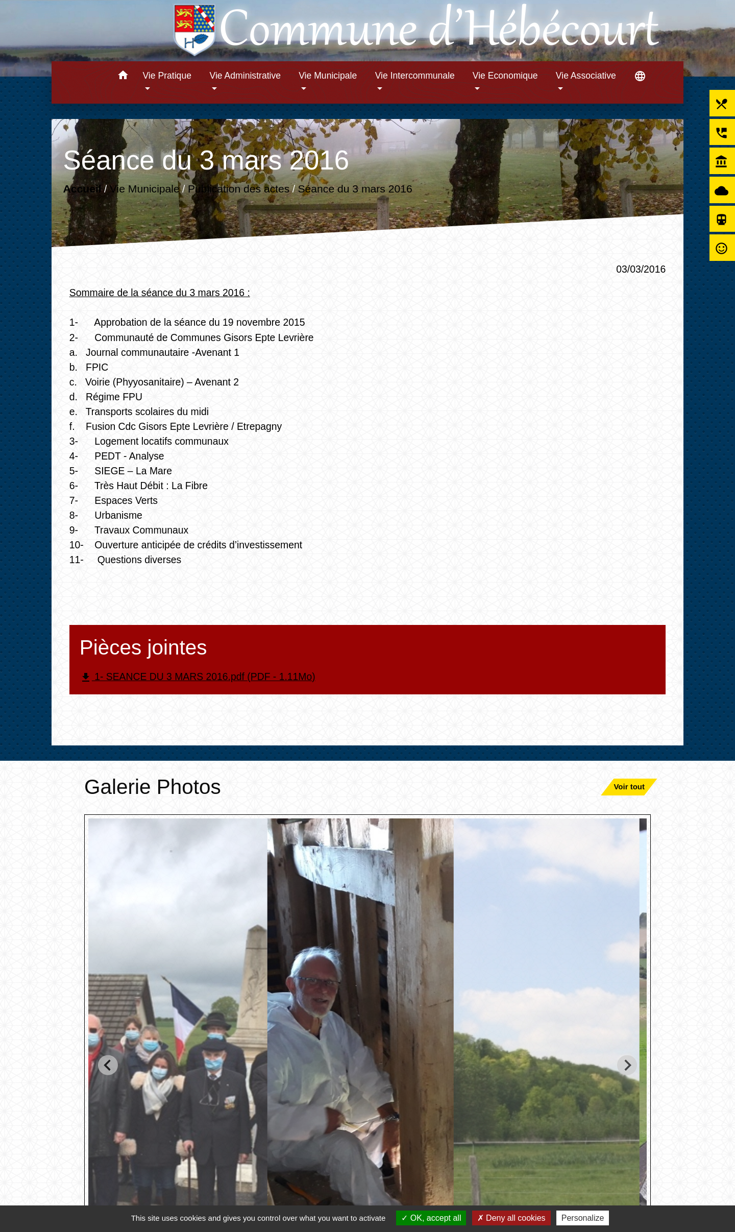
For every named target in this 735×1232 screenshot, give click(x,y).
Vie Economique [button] (505, 75)
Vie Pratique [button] (166, 75)
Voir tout (629, 786)
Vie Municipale (145, 189)
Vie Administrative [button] (245, 75)
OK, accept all (431, 1218)
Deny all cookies (511, 1218)
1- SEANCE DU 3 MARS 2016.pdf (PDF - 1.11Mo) (197, 677)
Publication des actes (238, 189)
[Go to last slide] (108, 1065)
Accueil (82, 189)
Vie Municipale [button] (328, 75)
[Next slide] (627, 1065)
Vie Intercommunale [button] (415, 75)
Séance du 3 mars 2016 (355, 189)
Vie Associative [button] (586, 75)
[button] (123, 76)
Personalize (582, 1218)
